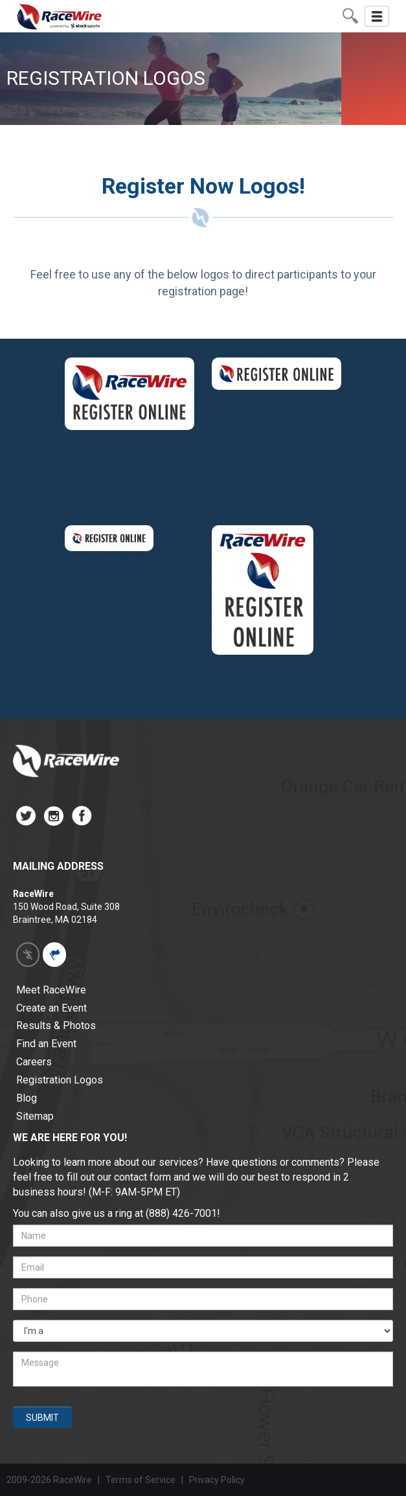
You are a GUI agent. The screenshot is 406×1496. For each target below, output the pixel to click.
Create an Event (51, 1008)
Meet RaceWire (51, 990)
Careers (34, 1062)
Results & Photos (56, 1025)
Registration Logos (59, 1080)
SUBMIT (42, 1417)
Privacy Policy (218, 1480)
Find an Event (46, 1043)
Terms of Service (140, 1480)
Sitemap (35, 1116)
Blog (26, 1098)
